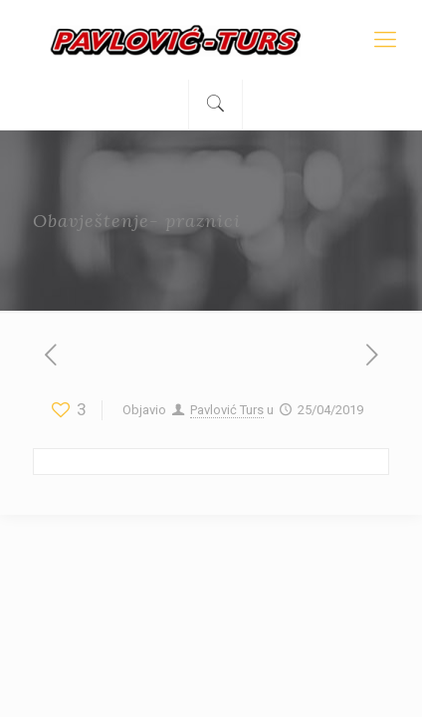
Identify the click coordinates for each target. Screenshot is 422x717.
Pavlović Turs (227, 409)
